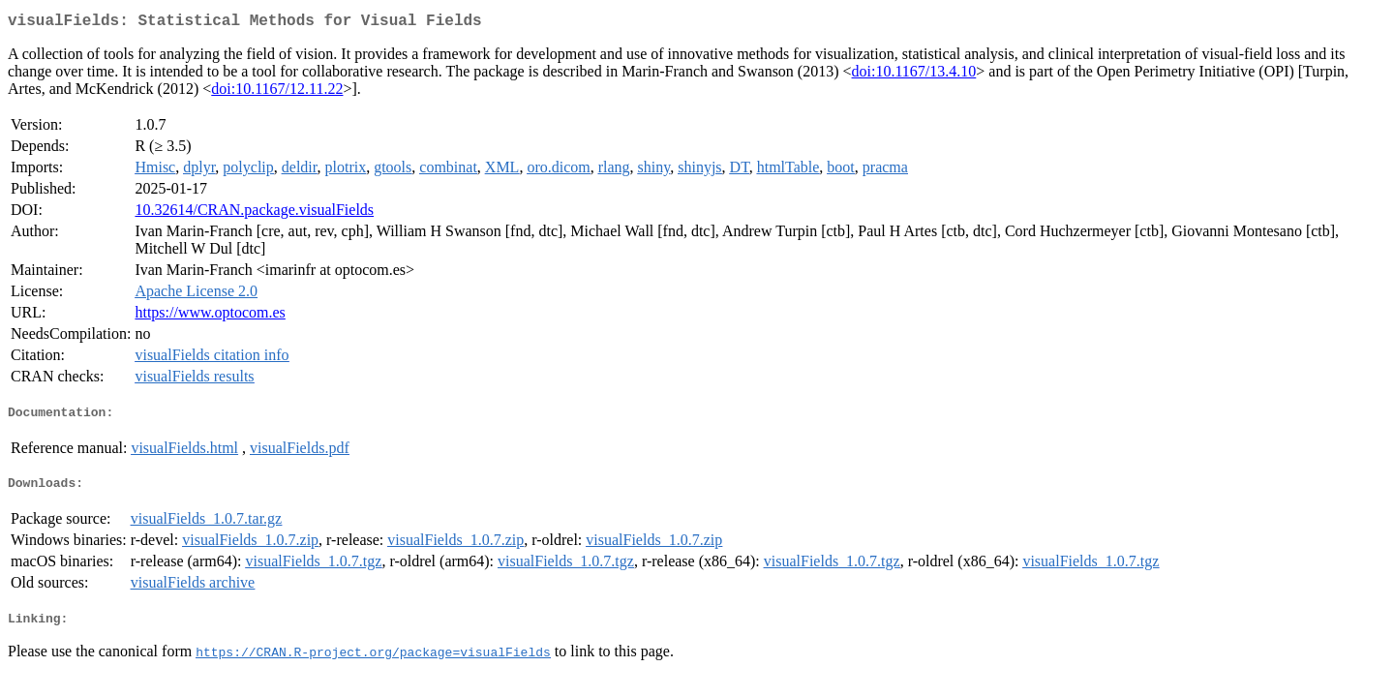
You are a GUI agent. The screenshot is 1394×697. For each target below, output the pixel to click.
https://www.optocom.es (210, 316)
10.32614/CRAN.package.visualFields (254, 213)
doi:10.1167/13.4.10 (914, 75)
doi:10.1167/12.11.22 (277, 92)
